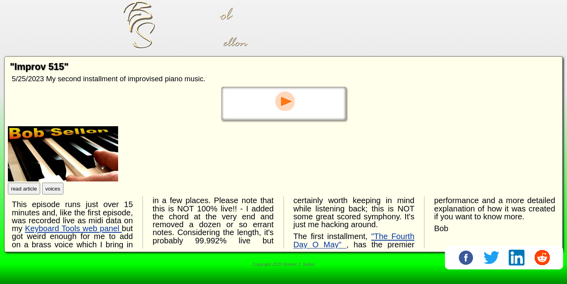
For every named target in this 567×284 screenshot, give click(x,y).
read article (24, 190)
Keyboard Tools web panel (73, 230)
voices (52, 190)
